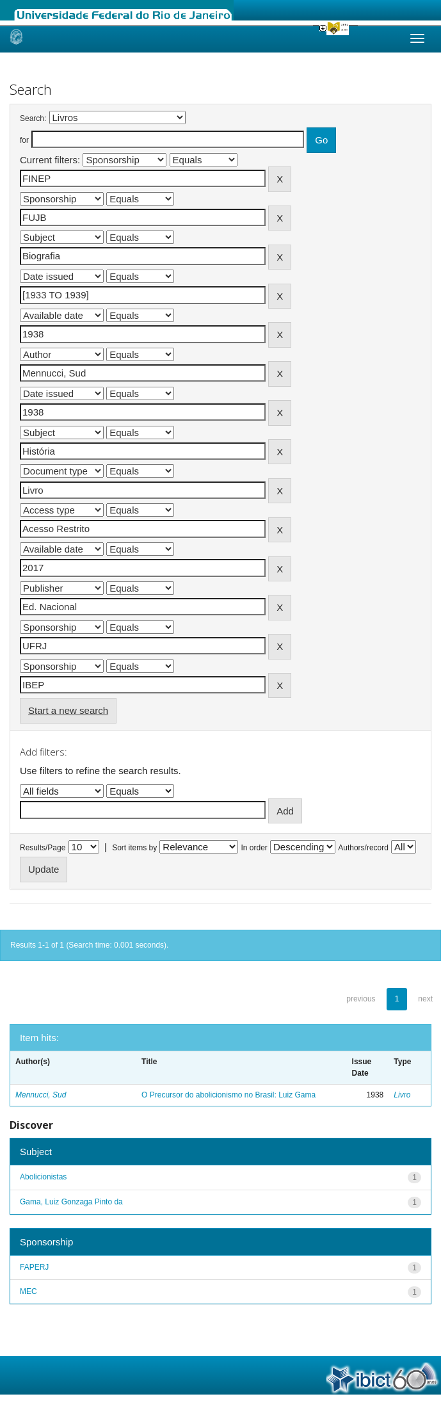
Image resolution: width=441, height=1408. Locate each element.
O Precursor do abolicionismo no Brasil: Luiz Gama (228, 1094)
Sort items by (134, 847)
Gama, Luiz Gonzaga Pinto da (71, 1201)
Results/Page (42, 847)
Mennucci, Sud (40, 1094)
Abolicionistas (43, 1176)
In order (254, 847)
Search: (33, 118)
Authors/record (363, 847)
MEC (28, 1291)
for (24, 140)
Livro (402, 1094)
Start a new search (68, 710)
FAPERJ (34, 1267)
